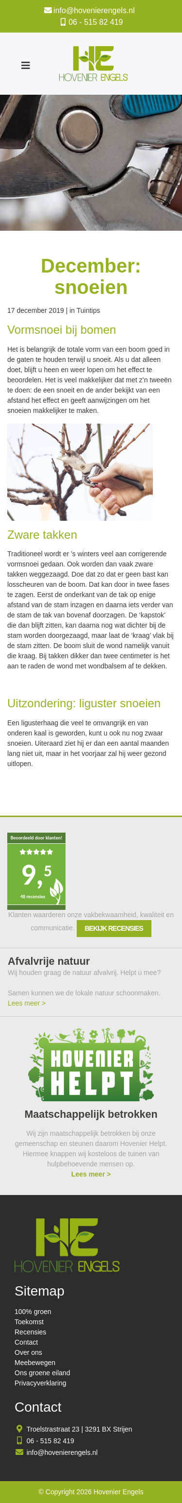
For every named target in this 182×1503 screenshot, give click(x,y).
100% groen (33, 1311)
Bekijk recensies (114, 928)
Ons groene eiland (42, 1373)
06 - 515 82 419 (95, 22)
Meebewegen (35, 1362)
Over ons (28, 1352)
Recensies (30, 1332)
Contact (26, 1342)
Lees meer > (27, 1003)
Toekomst (29, 1322)
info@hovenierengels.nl (93, 10)
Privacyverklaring (40, 1383)
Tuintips (88, 310)
